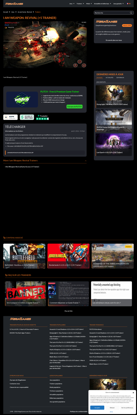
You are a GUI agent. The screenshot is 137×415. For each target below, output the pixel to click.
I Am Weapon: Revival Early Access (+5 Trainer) (22, 167)
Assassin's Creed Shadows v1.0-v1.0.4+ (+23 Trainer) (67, 329)
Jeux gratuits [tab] (101, 82)
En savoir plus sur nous (114, 40)
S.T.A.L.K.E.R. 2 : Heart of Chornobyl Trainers (24, 329)
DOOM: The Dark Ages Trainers (20, 333)
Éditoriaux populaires (56, 398)
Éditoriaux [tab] (120, 77)
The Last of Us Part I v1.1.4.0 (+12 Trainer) (63, 346)
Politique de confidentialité (78, 411)
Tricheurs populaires (56, 391)
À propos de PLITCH (74, 107)
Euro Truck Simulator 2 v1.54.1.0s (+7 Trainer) (104, 357)
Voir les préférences (127, 407)
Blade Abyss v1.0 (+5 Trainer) (59, 357)
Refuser (112, 407)
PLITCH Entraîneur (96, 329)
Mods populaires (55, 387)
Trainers (38, 12)
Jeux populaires (55, 380)
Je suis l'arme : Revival (25, 12)
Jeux (12, 12)
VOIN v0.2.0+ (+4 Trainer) (58, 353)
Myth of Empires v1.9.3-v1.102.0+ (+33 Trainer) (65, 349)
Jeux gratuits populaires (57, 402)
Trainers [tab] (99, 77)
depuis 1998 (127, 25)
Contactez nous (15, 383)
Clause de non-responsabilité (19, 387)
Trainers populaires (56, 383)
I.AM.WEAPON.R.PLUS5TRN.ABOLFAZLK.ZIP (20, 152)
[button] (133, 392)
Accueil (5, 12)
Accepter (97, 407)
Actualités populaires (56, 394)
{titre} (111, 411)
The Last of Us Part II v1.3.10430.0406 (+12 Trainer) (66, 342)
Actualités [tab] (109, 77)
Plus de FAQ (68, 311)
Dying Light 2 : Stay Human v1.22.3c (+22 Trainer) (65, 333)
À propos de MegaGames (18, 380)
